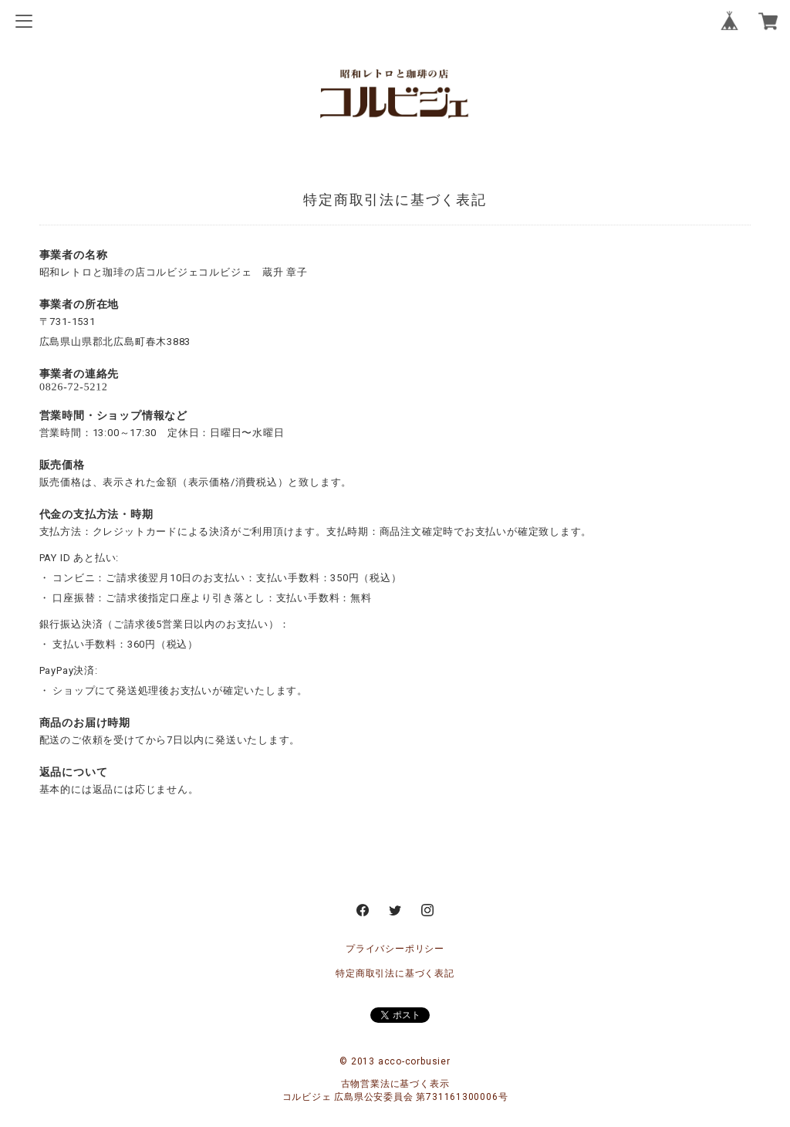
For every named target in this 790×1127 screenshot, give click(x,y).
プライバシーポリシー (395, 948)
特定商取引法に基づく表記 (395, 973)
